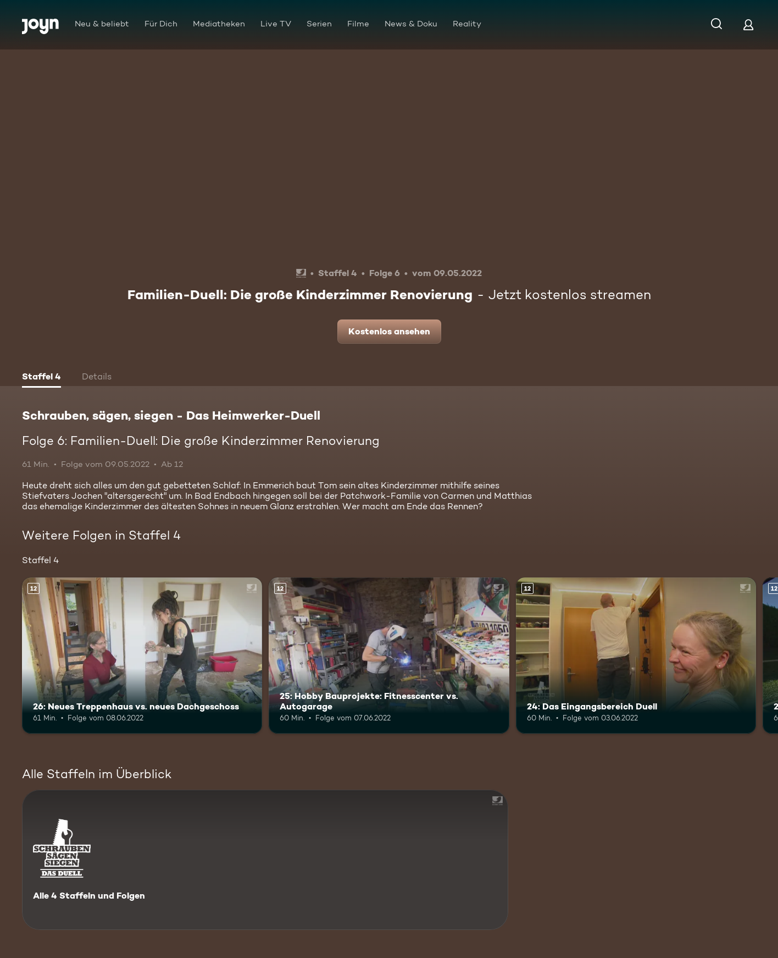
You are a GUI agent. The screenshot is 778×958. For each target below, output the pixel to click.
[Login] (748, 24)
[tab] (41, 378)
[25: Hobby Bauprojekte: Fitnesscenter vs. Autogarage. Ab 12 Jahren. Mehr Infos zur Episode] (389, 655)
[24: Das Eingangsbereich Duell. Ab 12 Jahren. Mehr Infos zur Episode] (636, 655)
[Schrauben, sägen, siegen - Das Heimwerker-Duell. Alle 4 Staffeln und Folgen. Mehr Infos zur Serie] (265, 860)
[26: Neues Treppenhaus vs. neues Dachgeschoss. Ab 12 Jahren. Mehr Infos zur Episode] (142, 655)
